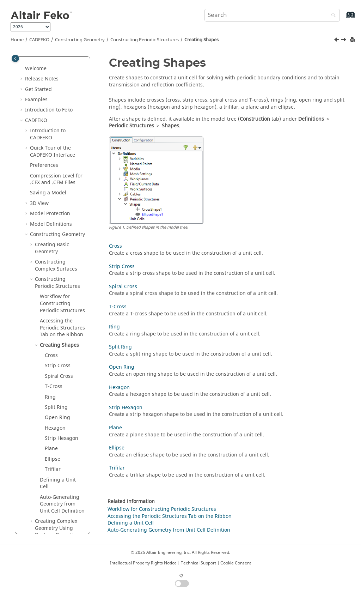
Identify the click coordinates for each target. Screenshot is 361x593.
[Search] (332, 16)
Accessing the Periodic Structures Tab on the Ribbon (170, 516)
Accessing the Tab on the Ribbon (62, 136)
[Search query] (272, 15)
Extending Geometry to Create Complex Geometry (59, 361)
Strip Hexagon (61, 247)
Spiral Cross (59, 185)
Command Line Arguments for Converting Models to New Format (60, 468)
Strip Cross (58, 174)
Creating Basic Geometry (52, 57)
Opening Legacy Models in (58, 441)
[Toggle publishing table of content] (15, 58)
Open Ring (57, 226)
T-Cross (53, 195)
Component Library (52, 493)
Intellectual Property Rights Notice (143, 563)
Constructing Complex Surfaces (56, 74)
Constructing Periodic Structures (144, 40)
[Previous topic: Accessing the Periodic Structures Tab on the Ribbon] (337, 40)
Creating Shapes (201, 40)
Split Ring (56, 216)
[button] (32, 71)
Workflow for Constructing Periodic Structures (62, 112)
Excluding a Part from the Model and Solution (58, 402)
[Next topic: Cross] (344, 40)
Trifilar (53, 278)
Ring (50, 206)
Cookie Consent (235, 563)
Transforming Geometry (51, 382)
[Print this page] (353, 40)
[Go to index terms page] (343, 18)
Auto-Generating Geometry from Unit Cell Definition (62, 313)
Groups (38, 503)
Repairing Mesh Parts (55, 524)
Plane (51, 257)
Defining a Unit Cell (58, 292)
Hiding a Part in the (58, 424)
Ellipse (52, 268)
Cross (51, 164)
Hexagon (55, 237)
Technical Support (198, 563)
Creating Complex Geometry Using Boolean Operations (58, 337)
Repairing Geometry (54, 513)
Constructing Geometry (80, 40)
